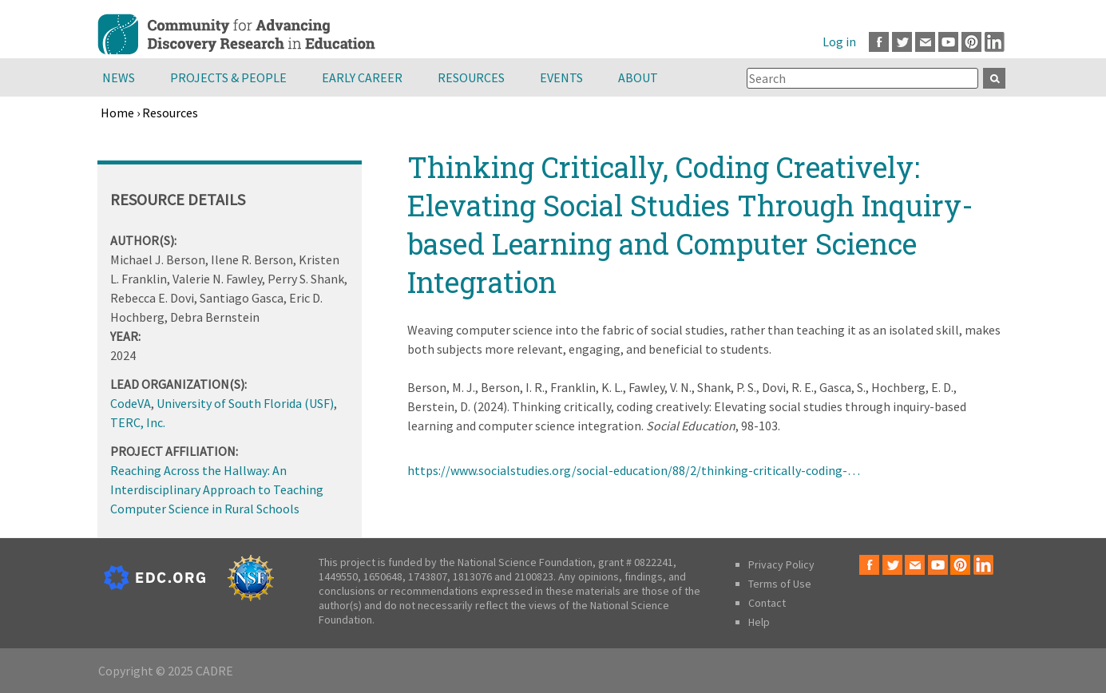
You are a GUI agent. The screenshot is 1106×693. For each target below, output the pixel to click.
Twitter (902, 42)
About (638, 77)
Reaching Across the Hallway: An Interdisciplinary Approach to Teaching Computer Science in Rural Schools (216, 489)
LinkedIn (995, 42)
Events (561, 77)
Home (117, 113)
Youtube (948, 42)
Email (925, 42)
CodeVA (130, 403)
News (118, 77)
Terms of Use (779, 583)
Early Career (362, 77)
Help (759, 622)
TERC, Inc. (137, 422)
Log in (839, 42)
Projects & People (228, 77)
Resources (471, 77)
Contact (767, 603)
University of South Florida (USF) (245, 403)
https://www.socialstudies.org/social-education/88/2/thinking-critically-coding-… (633, 470)
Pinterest (971, 42)
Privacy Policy (781, 564)
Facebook (879, 42)
